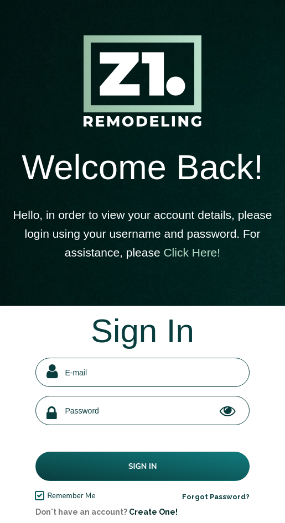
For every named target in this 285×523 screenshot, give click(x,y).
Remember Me (71, 496)
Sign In (142, 466)
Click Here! (191, 252)
